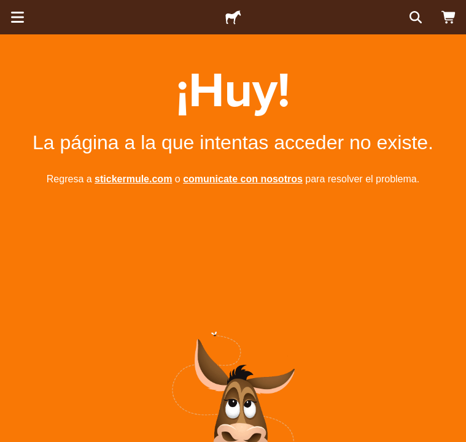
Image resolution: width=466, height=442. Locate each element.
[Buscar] (414, 17)
